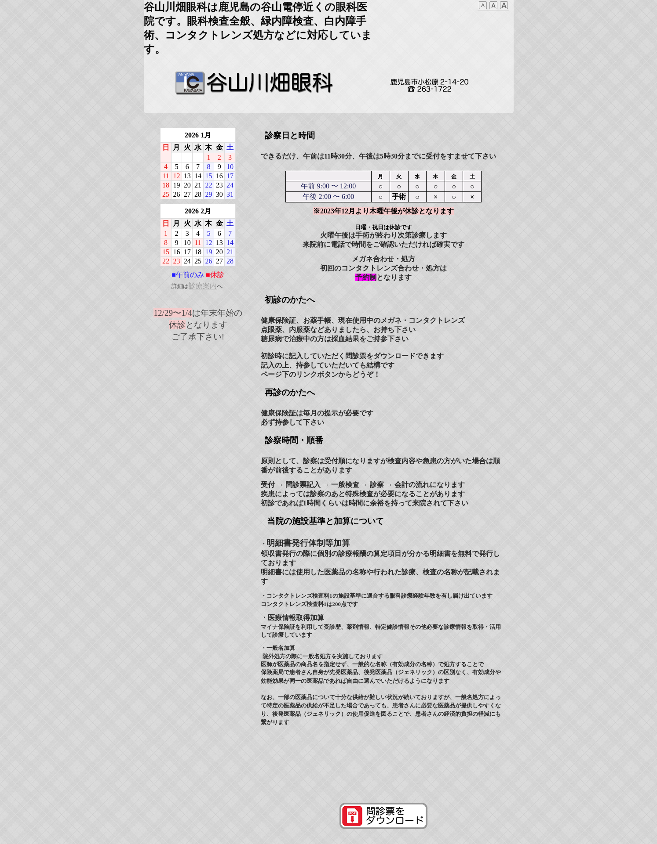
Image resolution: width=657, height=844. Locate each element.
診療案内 (203, 285)
